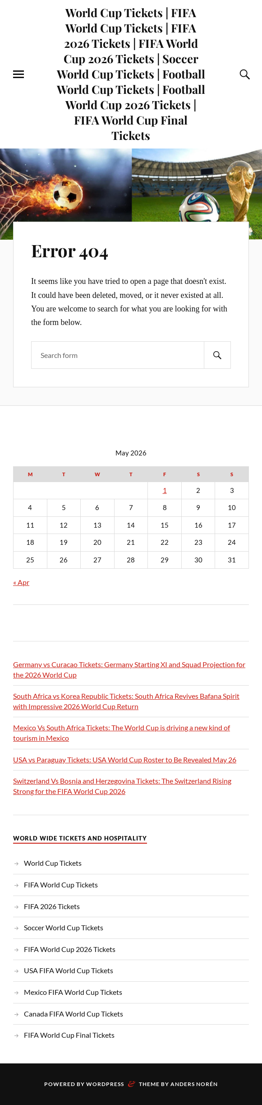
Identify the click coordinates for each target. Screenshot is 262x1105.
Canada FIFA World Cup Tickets (73, 1013)
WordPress (105, 1084)
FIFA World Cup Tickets (61, 884)
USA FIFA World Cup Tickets (68, 970)
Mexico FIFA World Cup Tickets (73, 992)
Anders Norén (194, 1084)
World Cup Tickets (53, 863)
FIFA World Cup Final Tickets (69, 1035)
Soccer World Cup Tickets (63, 927)
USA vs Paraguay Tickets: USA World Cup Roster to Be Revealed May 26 (124, 759)
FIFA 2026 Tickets (52, 906)
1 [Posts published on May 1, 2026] (165, 490)
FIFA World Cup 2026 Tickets (69, 949)
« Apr (21, 582)
